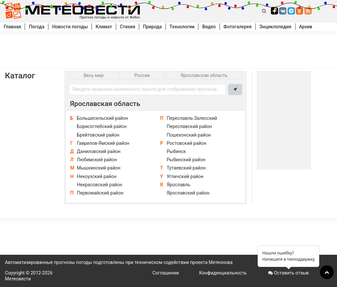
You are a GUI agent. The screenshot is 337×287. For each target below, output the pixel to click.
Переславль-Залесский (192, 118)
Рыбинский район (186, 159)
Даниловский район (99, 151)
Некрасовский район (99, 184)
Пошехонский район (189, 135)
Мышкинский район (98, 167)
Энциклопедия (275, 26)
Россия (142, 75)
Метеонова (221, 262)
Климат (103, 26)
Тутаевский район (186, 167)
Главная (12, 26)
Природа (152, 26)
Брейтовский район (98, 135)
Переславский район (189, 126)
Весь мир (94, 75)
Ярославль (179, 184)
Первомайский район (100, 193)
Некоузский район (97, 176)
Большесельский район (102, 118)
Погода (36, 26)
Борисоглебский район (102, 126)
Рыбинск (176, 151)
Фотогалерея (237, 26)
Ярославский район (188, 193)
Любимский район (97, 159)
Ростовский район (187, 143)
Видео (209, 26)
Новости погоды (70, 26)
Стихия (127, 26)
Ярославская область (204, 75)
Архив (305, 26)
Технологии (181, 26)
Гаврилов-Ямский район (103, 143)
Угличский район (185, 176)
